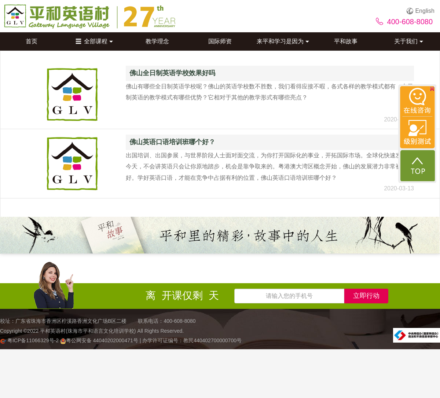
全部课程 (94, 41)
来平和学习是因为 (283, 41)
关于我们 (408, 41)
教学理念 (157, 41)
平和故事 (346, 41)
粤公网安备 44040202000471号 (100, 340)
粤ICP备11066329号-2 (30, 340)
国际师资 (220, 41)
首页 (31, 41)
